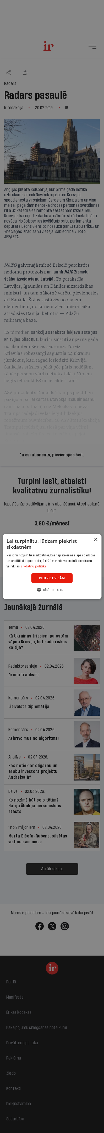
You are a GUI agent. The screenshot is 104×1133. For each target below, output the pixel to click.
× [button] (95, 539)
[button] (52, 590)
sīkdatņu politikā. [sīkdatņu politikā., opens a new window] (34, 566)
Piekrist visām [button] (52, 578)
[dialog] (52, 566)
